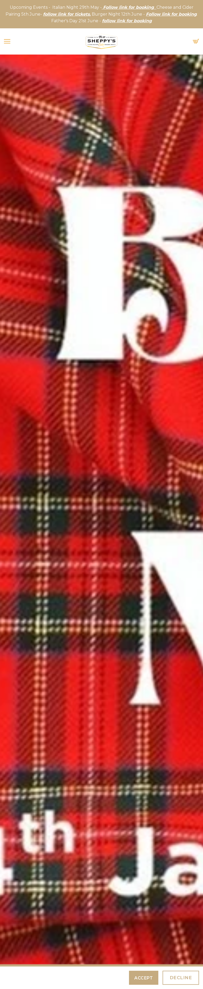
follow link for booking (127, 20)
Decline (181, 977)
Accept (143, 978)
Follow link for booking (171, 14)
